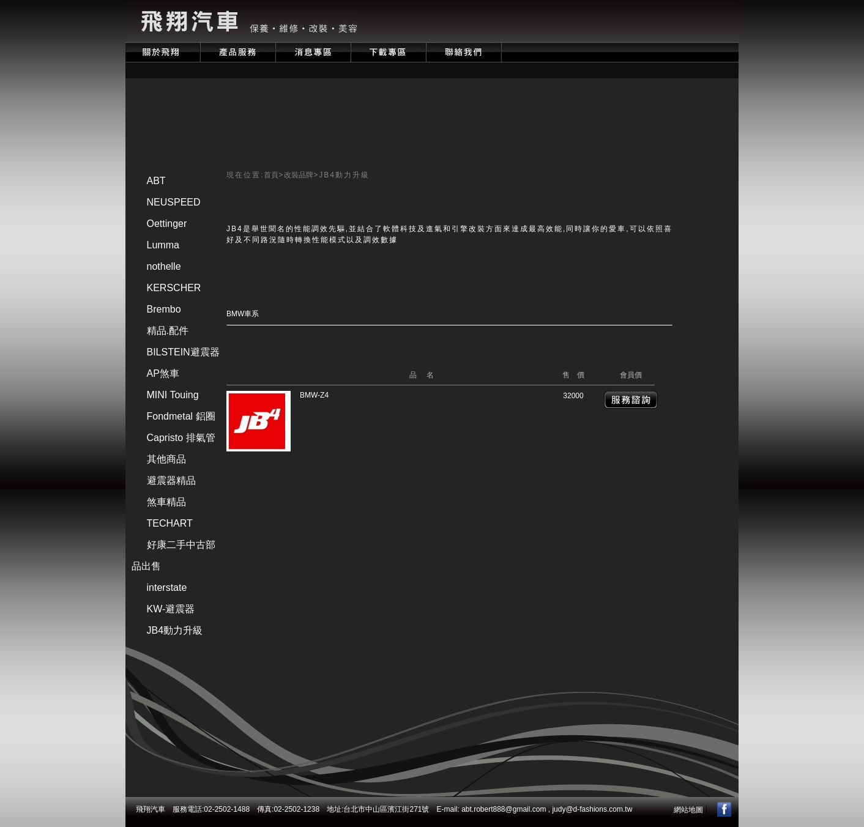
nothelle (164, 266)
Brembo (164, 309)
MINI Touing (173, 395)
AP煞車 (163, 373)
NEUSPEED (174, 202)
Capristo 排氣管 (181, 437)
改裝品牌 (298, 175)
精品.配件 (167, 330)
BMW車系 (242, 314)
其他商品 (166, 459)
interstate (167, 587)
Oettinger (167, 223)
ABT (156, 181)
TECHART (170, 523)
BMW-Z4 (314, 395)
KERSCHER (174, 288)
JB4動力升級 (175, 630)
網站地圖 (688, 810)
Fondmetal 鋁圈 (181, 416)
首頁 (271, 175)
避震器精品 (171, 480)
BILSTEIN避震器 (183, 352)
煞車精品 (166, 502)
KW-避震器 (171, 609)
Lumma (163, 245)
